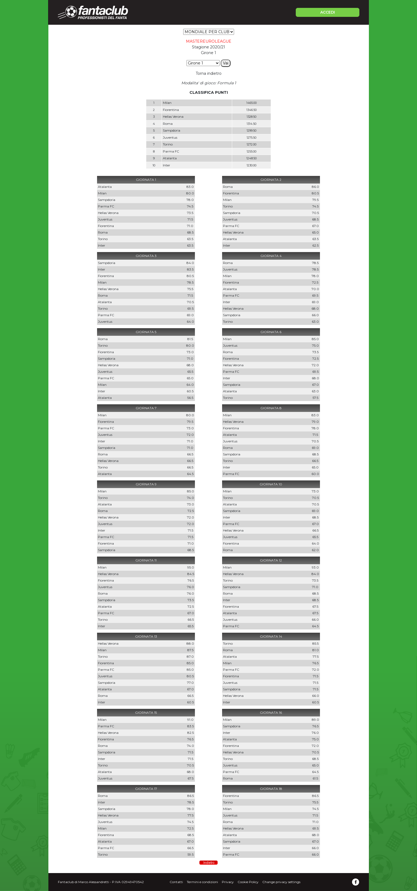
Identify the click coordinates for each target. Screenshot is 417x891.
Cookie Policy (248, 882)
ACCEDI (327, 12)
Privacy (228, 882)
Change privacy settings (281, 882)
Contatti (176, 882)
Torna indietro (209, 73)
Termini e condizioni (202, 882)
